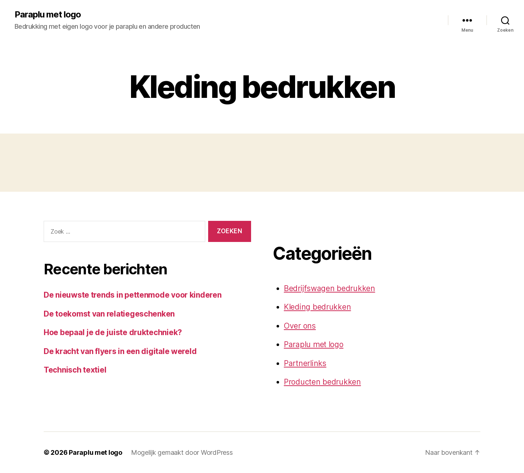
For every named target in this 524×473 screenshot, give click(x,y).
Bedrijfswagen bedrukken (329, 288)
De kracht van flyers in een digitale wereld (120, 351)
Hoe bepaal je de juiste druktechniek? (113, 332)
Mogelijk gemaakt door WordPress (182, 452)
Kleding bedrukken (317, 306)
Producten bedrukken (322, 381)
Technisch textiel (75, 369)
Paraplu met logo (48, 14)
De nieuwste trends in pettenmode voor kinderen (133, 294)
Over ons (300, 325)
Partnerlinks (305, 363)
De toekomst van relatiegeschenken (109, 313)
